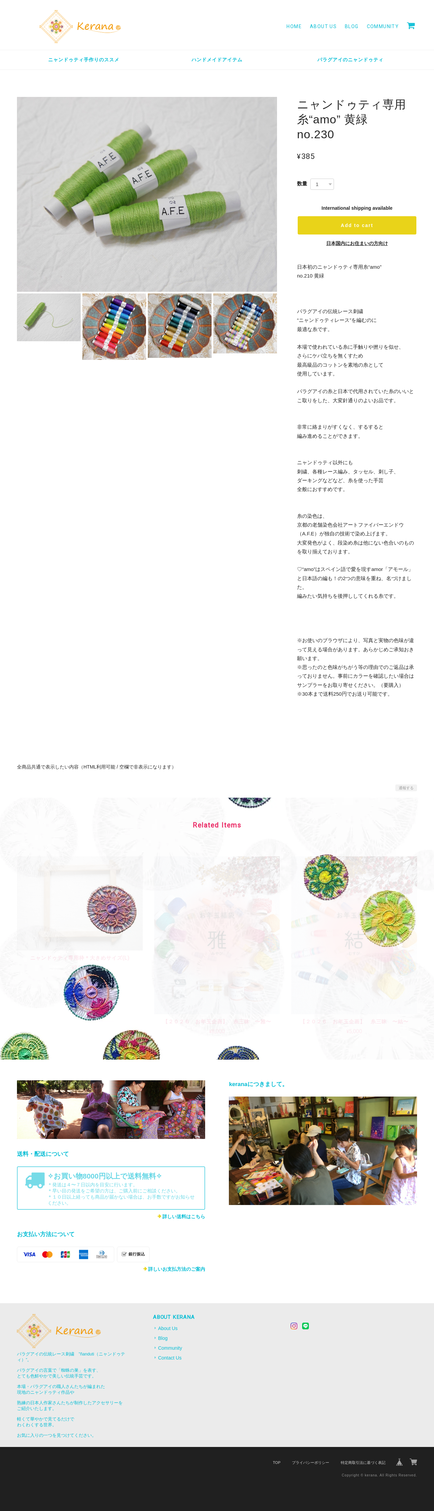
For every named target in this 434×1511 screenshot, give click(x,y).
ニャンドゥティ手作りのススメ (83, 59)
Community (383, 26)
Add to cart (357, 225)
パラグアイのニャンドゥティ (350, 59)
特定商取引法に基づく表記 (363, 1463)
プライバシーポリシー (310, 1463)
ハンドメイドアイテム (217, 59)
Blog (352, 26)
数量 (302, 183)
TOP (276, 1463)
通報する (406, 788)
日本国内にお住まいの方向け (357, 243)
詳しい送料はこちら (183, 1216)
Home (294, 26)
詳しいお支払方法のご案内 (176, 1269)
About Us (323, 26)
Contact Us (169, 1358)
